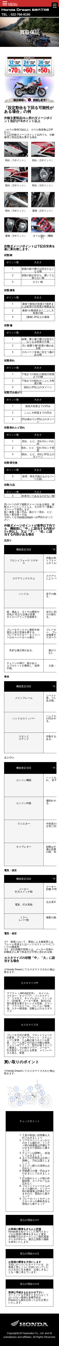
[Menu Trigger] (55, 5)
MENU (12, 4)
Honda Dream (25, 517)
